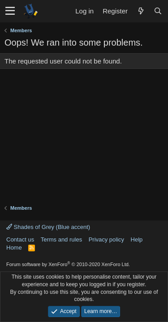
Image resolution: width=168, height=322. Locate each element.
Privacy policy (106, 239)
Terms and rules (61, 239)
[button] (10, 11)
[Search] (157, 11)
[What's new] (140, 11)
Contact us (20, 239)
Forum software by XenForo (68, 264)
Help (137, 239)
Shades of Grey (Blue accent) (48, 227)
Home (14, 247)
